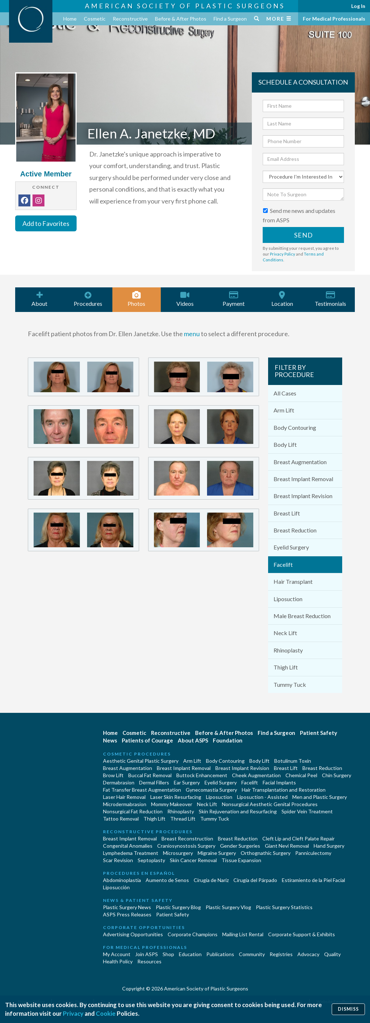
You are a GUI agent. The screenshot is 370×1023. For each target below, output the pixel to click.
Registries (281, 954)
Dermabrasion (118, 782)
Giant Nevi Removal (287, 846)
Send (303, 235)
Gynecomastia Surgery (211, 790)
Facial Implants (279, 782)
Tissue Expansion (241, 860)
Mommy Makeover (171, 804)
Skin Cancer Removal (193, 860)
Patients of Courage (147, 740)
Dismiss (348, 1009)
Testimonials (330, 299)
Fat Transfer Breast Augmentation (142, 790)
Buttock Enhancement (201, 775)
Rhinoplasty (288, 650)
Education (190, 954)
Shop (168, 954)
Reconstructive (130, 19)
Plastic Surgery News (127, 907)
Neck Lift (285, 632)
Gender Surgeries (240, 846)
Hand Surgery (329, 846)
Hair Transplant (293, 581)
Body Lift (285, 444)
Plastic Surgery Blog (178, 907)
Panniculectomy (313, 853)
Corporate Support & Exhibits (301, 934)
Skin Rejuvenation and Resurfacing (238, 811)
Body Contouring (295, 427)
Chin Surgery (336, 775)
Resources (149, 961)
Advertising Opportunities (133, 934)
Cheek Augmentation (256, 775)
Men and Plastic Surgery (319, 797)
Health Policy (118, 961)
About (39, 299)
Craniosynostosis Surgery (186, 846)
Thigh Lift (286, 667)
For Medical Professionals (334, 19)
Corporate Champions (193, 934)
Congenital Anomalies (127, 846)
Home (70, 19)
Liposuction (288, 598)
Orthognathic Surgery (266, 853)
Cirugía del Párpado (255, 880)
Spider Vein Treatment (307, 811)
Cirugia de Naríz (211, 880)
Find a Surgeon (230, 19)
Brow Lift (113, 775)
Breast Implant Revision (303, 495)
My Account (116, 954)
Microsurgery (178, 853)
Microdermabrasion (124, 804)
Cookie (106, 1013)
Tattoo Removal (121, 819)
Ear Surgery (187, 782)
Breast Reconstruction (187, 838)
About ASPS (193, 740)
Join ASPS (146, 954)
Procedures (87, 299)
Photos (136, 299)
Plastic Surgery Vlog (228, 907)
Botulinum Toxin (292, 761)
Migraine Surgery (217, 853)
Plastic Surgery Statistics (284, 907)
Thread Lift (182, 819)
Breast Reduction (295, 530)
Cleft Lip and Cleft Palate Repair (298, 838)
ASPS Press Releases (127, 914)
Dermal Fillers (154, 782)
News (110, 740)
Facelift (283, 564)
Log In (358, 6)
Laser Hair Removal (124, 797)
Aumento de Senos (167, 880)
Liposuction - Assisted (262, 797)
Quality (332, 954)
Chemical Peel (301, 775)
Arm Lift (284, 410)
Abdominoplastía (122, 880)
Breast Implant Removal (303, 478)
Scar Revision (118, 860)
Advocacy (308, 954)
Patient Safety (318, 732)
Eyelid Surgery (291, 547)
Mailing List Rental (242, 934)
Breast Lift (287, 513)
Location (281, 299)
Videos (185, 299)
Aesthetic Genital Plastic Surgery (140, 761)
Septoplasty (151, 860)
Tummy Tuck (290, 684)
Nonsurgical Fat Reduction (133, 811)
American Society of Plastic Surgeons (185, 6)
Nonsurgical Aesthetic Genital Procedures (270, 804)
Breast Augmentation (300, 461)
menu (192, 334)
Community (252, 954)
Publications (220, 954)
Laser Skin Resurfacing (175, 797)
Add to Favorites (45, 223)
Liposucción (116, 887)
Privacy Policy (282, 254)
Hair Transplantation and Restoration (284, 790)
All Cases (285, 393)
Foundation (227, 740)
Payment (233, 299)
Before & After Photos (180, 19)
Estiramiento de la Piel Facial (313, 880)
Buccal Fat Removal (150, 775)
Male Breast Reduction (302, 615)
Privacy (73, 1013)
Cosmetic (95, 19)
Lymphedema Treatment (130, 853)
